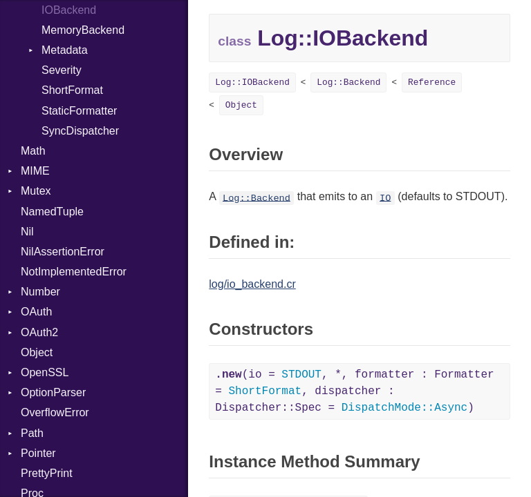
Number (40, 292)
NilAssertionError (62, 251)
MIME (35, 171)
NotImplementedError (74, 271)
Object (37, 352)
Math (33, 151)
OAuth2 (39, 332)
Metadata (64, 50)
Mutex (36, 191)
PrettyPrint (47, 473)
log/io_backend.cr (252, 284)
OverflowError (55, 412)
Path (32, 433)
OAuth (36, 312)
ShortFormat (72, 90)
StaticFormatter (79, 111)
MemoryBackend (82, 30)
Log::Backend (348, 82)
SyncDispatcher (80, 131)
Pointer (38, 453)
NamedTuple (52, 211)
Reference (432, 82)
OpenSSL (44, 372)
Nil (27, 231)
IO (385, 198)
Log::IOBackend (252, 82)
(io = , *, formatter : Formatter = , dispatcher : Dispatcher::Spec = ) (354, 391)
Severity (61, 70)
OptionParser (53, 392)
